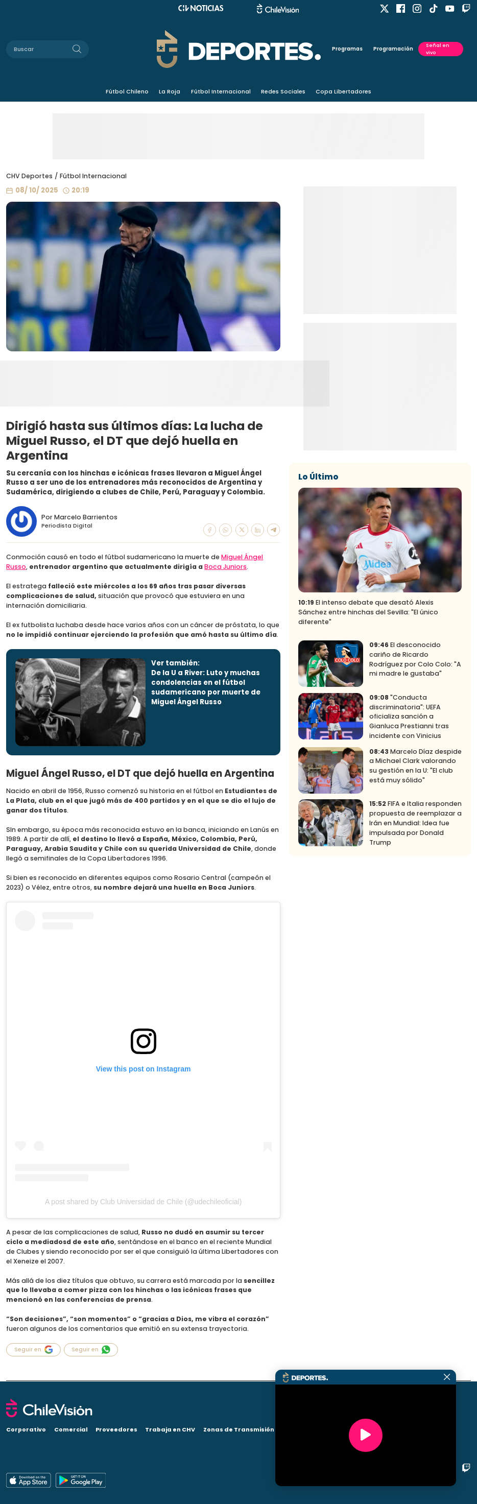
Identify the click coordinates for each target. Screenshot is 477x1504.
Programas (347, 49)
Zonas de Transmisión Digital (250, 1429)
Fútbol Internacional (221, 91)
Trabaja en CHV (170, 1429)
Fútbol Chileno (127, 91)
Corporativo (26, 1429)
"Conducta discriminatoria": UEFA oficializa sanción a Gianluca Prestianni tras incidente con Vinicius (409, 826)
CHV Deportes (29, 176)
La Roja (169, 91)
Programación (393, 49)
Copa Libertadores (343, 91)
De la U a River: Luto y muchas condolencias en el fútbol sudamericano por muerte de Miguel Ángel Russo (205, 687)
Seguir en (33, 1349)
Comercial (71, 1429)
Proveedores (116, 1429)
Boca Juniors (225, 566)
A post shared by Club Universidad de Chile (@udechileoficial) (143, 1202)
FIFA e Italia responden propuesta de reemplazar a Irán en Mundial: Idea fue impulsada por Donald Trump (415, 933)
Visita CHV (320, 1429)
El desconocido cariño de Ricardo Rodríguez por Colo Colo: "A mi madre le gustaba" (415, 769)
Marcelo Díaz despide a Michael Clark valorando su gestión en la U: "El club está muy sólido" (415, 875)
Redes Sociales (283, 91)
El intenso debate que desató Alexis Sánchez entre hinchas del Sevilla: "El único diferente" (368, 722)
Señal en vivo (437, 49)
